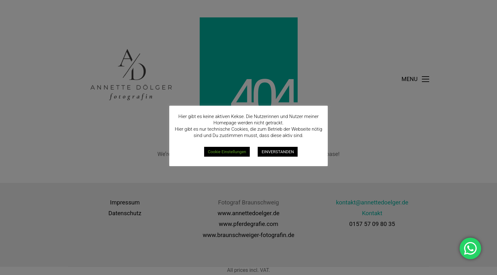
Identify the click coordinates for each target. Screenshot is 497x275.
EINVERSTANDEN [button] (277, 151)
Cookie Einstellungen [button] (227, 151)
